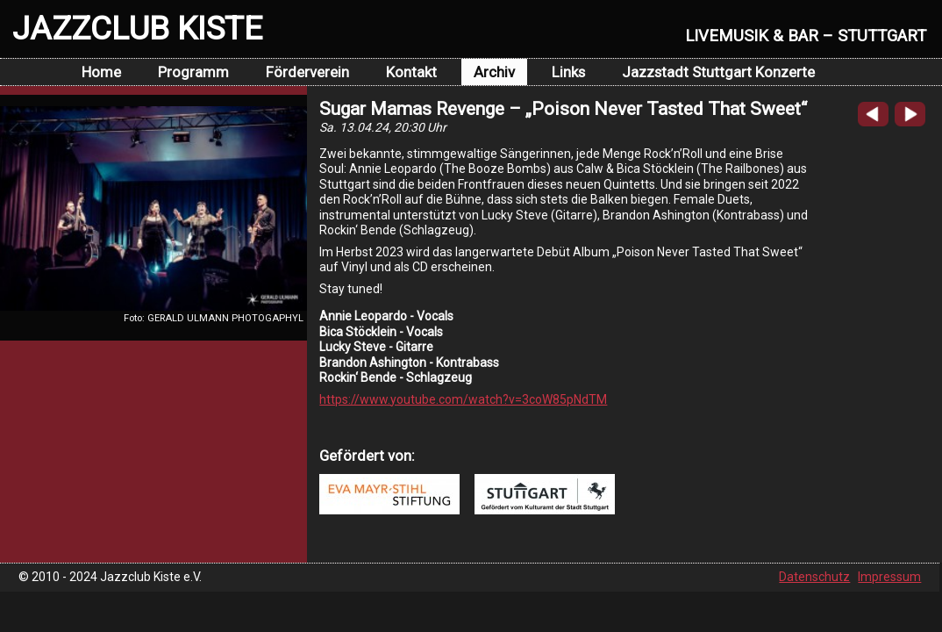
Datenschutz (814, 577)
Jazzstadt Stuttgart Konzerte (718, 72)
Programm (193, 72)
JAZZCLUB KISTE (137, 28)
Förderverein (307, 72)
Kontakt (411, 72)
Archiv (494, 72)
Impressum (889, 577)
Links (568, 72)
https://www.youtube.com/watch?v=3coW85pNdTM (463, 399)
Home (101, 72)
